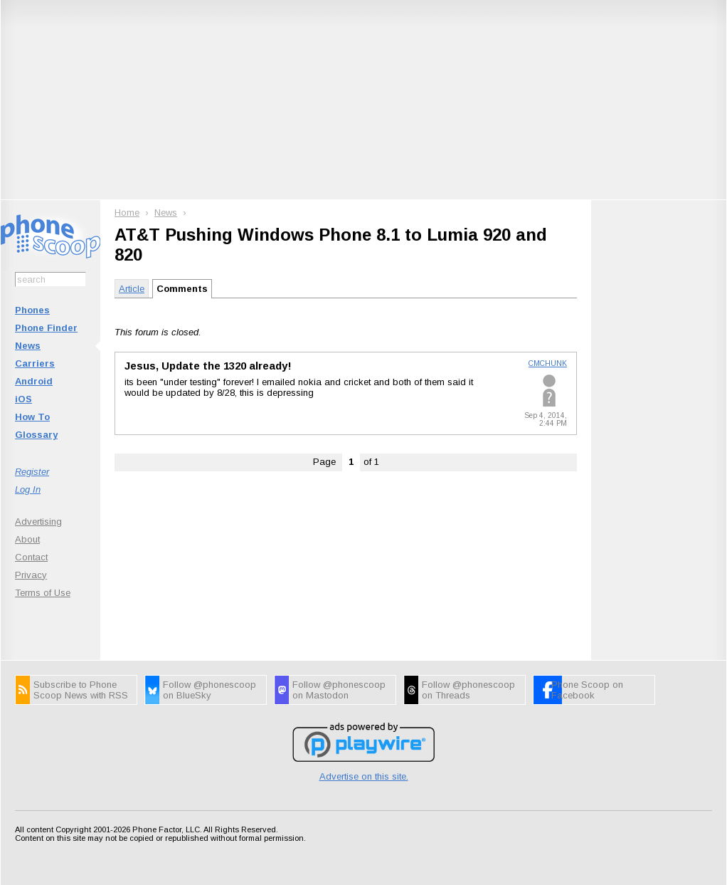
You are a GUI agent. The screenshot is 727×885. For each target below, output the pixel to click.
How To (32, 417)
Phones (32, 310)
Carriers (35, 363)
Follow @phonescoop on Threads (468, 690)
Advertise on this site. (363, 776)
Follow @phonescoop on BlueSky (209, 690)
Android (34, 381)
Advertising (38, 521)
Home (127, 212)
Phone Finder (46, 328)
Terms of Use (42, 592)
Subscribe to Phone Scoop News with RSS (80, 690)
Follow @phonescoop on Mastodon (339, 690)
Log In (28, 489)
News (28, 345)
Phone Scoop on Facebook (587, 690)
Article (131, 288)
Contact (31, 557)
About (27, 539)
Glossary (36, 434)
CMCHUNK (548, 363)
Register (32, 471)
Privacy (31, 575)
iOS (23, 399)
